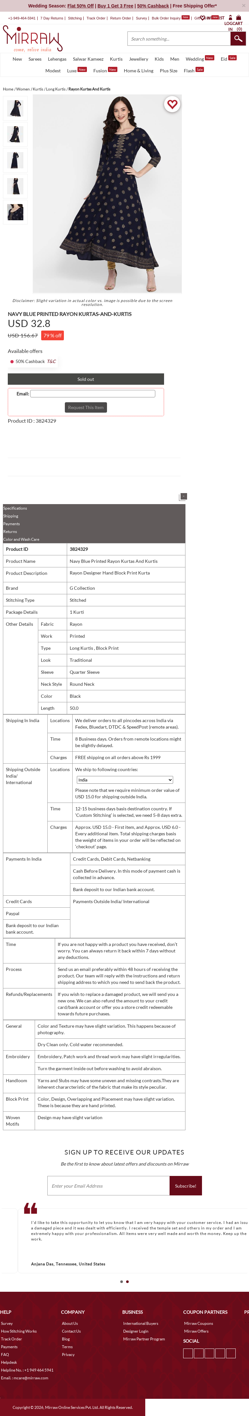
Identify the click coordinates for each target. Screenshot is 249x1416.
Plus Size (168, 70)
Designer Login (135, 1331)
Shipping (10, 516)
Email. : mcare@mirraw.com (24, 1377)
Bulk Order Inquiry (166, 18)
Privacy (68, 1354)
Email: (23, 394)
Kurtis (116, 59)
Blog (66, 1339)
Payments (11, 523)
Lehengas (57, 59)
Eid (229, 58)
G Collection (82, 588)
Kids (159, 59)
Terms (67, 1346)
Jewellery (138, 59)
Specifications (15, 508)
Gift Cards (206, 18)
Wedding (200, 58)
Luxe (77, 70)
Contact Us (71, 1331)
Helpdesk (9, 1362)
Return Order (120, 18)
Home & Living (138, 70)
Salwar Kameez (88, 59)
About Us (70, 1323)
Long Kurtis (82, 648)
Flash (194, 70)
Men (174, 59)
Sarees (35, 59)
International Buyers (140, 1323)
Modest (53, 70)
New (17, 59)
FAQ (5, 1354)
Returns (10, 531)
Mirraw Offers (196, 1331)
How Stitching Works (19, 1331)
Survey (141, 18)
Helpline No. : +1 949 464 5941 (27, 1370)
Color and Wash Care (21, 539)
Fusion (105, 70)
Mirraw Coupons (198, 1323)
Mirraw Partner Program (144, 1339)
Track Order (96, 18)
